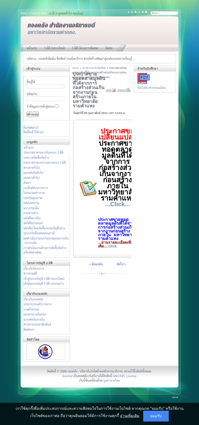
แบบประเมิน (31, 208)
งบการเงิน (30, 243)
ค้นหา (27, 183)
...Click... (117, 204)
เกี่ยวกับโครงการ (33, 268)
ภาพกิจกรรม (31, 309)
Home (75, 68)
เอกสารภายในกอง (34, 314)
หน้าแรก (28, 147)
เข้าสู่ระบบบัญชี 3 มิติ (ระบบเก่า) (43, 283)
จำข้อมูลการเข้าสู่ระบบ (40, 106)
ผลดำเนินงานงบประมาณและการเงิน (45, 238)
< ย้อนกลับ (96, 264)
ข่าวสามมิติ (30, 273)
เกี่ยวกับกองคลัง (33, 299)
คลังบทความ (31, 203)
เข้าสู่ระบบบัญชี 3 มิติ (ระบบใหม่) (43, 279)
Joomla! (67, 376)
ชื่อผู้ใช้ (30, 82)
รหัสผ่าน (31, 94)
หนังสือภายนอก (33, 223)
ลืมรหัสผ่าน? (31, 127)
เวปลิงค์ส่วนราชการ (35, 188)
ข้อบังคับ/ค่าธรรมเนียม (152, 88)
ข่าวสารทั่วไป (31, 168)
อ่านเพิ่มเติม (129, 415)
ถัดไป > (121, 264)
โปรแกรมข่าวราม (34, 193)
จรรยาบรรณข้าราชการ (37, 304)
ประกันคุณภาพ (32, 198)
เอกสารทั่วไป (31, 178)
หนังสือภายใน (32, 218)
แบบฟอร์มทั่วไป (33, 173)
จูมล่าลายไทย (111, 380)
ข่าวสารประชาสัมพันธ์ (37, 324)
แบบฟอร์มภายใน (34, 319)
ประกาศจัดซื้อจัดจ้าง (36, 157)
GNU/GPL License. (125, 376)
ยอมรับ (156, 416)
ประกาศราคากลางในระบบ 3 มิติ (43, 152)
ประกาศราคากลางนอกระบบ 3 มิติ (44, 162)
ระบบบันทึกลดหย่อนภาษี (39, 233)
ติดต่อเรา (29, 329)
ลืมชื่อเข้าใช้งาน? (33, 132)
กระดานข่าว (30, 213)
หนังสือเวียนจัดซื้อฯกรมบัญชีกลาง (44, 228)
